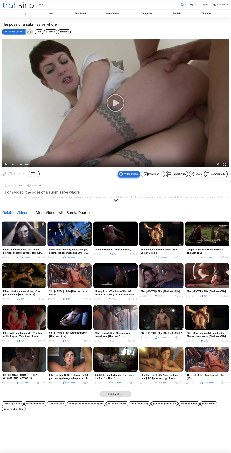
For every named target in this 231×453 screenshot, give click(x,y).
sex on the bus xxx (117, 403)
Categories (147, 13)
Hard (39, 32)
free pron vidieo (56, 403)
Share (199, 174)
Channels (206, 13)
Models (177, 13)
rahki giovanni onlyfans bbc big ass (86, 403)
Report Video (180, 174)
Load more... (115, 394)
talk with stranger (189, 403)
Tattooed (64, 32)
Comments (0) (218, 174)
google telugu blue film (164, 403)
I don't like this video (10, 174)
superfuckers (208, 403)
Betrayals (50, 32)
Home (26, 13)
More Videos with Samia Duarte (63, 213)
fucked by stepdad (13, 403)
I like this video (5, 174)
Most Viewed (113, 13)
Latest (51, 13)
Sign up (193, 4)
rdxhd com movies (35, 403)
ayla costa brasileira (13, 409)
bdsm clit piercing (140, 403)
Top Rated (80, 13)
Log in (205, 4)
